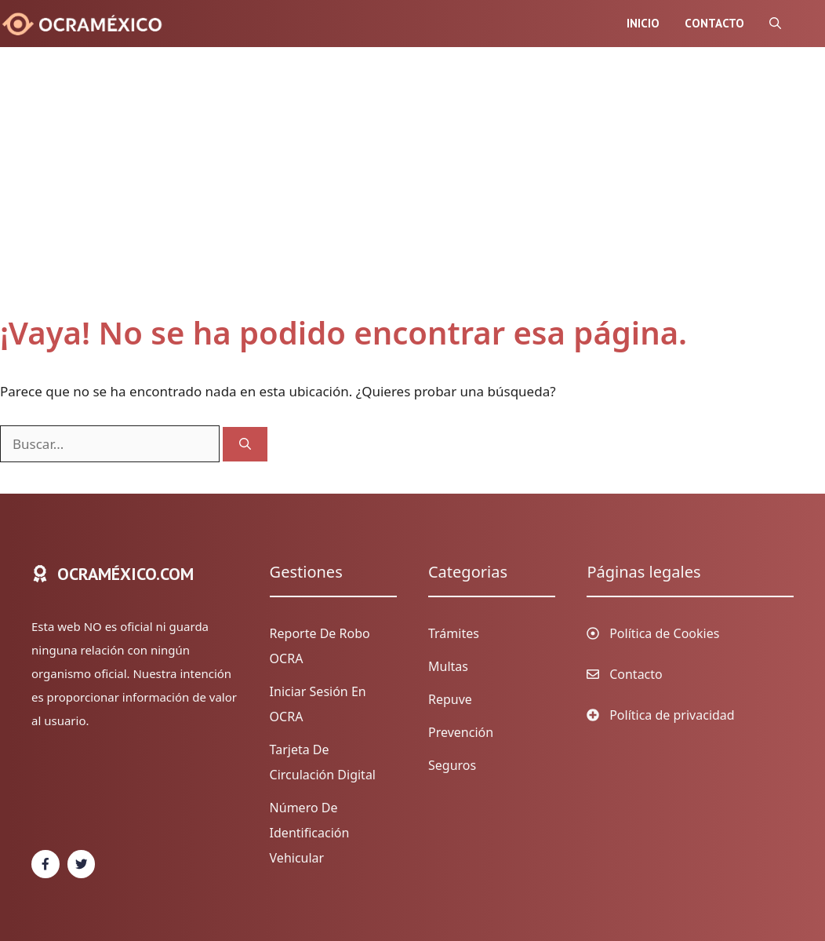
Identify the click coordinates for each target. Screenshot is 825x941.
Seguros (452, 765)
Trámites (453, 633)
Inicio (643, 23)
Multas (448, 666)
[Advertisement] (397, 196)
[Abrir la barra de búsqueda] (775, 23)
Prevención (460, 732)
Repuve (450, 699)
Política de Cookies (664, 633)
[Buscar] (245, 444)
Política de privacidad (672, 715)
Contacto (714, 23)
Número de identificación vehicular (310, 832)
